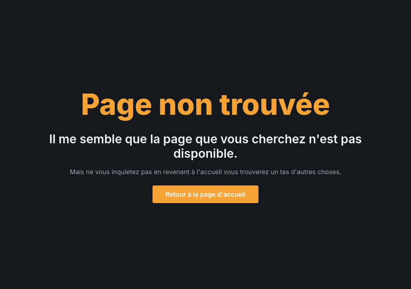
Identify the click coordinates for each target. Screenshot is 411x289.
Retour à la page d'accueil (205, 194)
